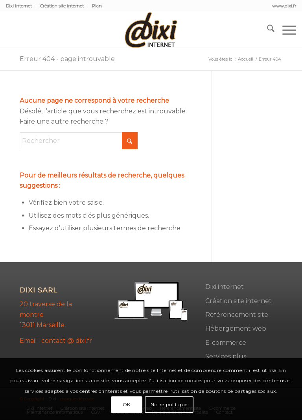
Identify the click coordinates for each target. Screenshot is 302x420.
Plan (97, 6)
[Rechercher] (266, 30)
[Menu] (285, 30)
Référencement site (236, 314)
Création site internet (62, 6)
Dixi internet (19, 6)
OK (127, 404)
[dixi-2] (151, 30)
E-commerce (225, 342)
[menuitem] (21, 6)
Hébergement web (235, 328)
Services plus (225, 356)
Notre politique (169, 404)
